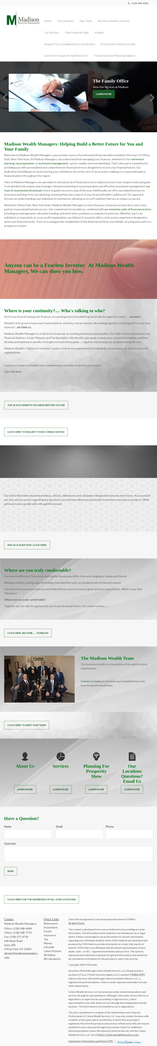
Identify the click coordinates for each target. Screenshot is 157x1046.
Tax (46, 935)
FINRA (134, 971)
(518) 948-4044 (138, 3)
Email (59, 823)
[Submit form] (10, 867)
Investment (51, 924)
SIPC (142, 971)
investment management (53, 159)
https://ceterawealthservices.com (118, 1031)
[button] (64, 16)
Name (7, 823)
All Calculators (52, 955)
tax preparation (24, 159)
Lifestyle (49, 943)
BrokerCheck (76, 919)
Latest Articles (52, 947)
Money (48, 939)
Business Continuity (126, 1037)
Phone (110, 823)
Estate (48, 927)
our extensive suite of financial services (127, 205)
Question (10, 840)
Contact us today (91, 677)
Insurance (50, 931)
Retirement (51, 920)
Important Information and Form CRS (90, 1037)
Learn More (104, 90)
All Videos (50, 951)
